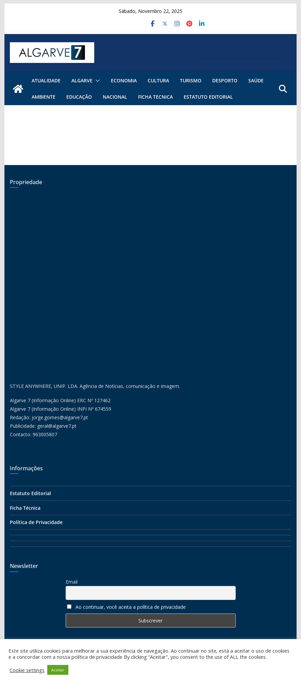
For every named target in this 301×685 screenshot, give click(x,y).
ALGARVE (82, 80)
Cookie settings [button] (27, 670)
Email (72, 581)
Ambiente (43, 97)
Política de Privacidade (36, 522)
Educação (79, 97)
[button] (96, 80)
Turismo (190, 80)
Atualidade (46, 80)
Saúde (256, 80)
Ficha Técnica (25, 508)
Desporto (224, 80)
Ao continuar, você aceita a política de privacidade (131, 607)
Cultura (158, 80)
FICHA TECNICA (155, 97)
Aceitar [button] (57, 669)
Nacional (115, 97)
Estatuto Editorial (208, 97)
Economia (124, 80)
